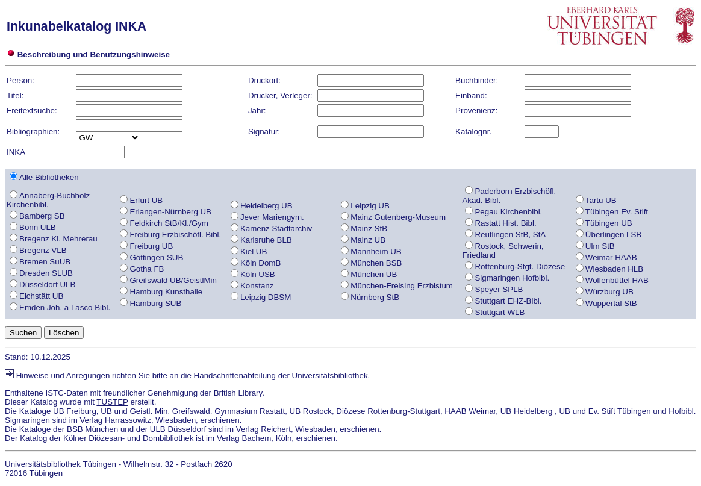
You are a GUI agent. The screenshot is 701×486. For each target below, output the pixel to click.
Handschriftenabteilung (235, 375)
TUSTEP (112, 402)
